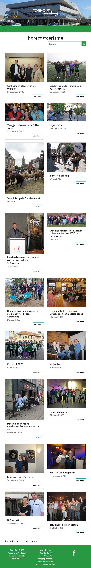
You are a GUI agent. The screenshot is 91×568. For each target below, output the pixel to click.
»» (35, 541)
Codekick (22, 552)
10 (27, 541)
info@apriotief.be (45, 558)
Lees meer (37, 96)
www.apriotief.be (45, 561)
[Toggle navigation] (7, 29)
